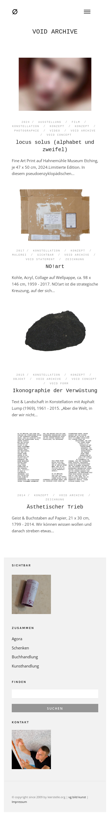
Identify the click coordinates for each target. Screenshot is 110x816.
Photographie (26, 131)
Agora (17, 638)
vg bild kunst (77, 797)
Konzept (57, 126)
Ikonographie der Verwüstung (55, 390)
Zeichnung (75, 259)
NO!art (55, 266)
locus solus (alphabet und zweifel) (55, 146)
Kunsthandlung (25, 666)
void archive (83, 131)
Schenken (20, 647)
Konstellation (25, 126)
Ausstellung (49, 122)
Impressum (19, 802)
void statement (40, 259)
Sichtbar (45, 255)
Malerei (19, 255)
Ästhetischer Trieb (55, 507)
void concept (59, 135)
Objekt (19, 379)
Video (55, 131)
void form (59, 384)
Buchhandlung (25, 656)
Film (76, 122)
